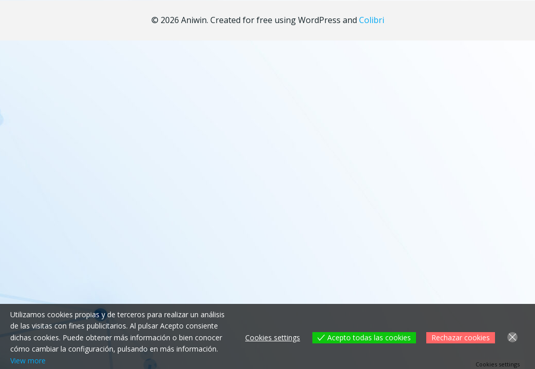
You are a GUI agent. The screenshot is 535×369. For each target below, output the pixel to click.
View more (28, 360)
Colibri (371, 20)
